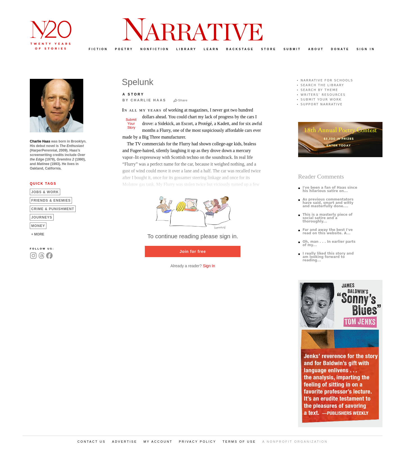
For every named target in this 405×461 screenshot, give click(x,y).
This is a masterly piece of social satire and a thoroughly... (327, 218)
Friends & (51, 200)
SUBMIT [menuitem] (292, 49)
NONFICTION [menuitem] (154, 49)
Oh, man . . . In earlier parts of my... (329, 243)
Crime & (52, 209)
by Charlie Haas (144, 100)
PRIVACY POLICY (197, 441)
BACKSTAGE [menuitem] (240, 49)
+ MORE (37, 234)
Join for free (192, 251)
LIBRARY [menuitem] (186, 49)
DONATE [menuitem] (340, 49)
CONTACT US (91, 441)
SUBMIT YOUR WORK (321, 99)
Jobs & (45, 192)
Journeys (41, 217)
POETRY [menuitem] (124, 49)
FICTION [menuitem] (98, 49)
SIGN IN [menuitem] (366, 49)
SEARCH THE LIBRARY (322, 85)
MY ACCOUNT (157, 441)
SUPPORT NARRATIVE (322, 104)
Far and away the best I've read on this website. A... (328, 231)
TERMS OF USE (239, 441)
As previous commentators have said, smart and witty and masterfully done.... (328, 202)
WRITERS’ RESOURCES (323, 95)
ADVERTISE (124, 441)
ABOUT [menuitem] (316, 49)
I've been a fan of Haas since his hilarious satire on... (330, 189)
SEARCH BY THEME (319, 90)
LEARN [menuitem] (211, 49)
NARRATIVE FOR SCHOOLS (327, 80)
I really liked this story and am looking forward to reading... (328, 256)
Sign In (209, 266)
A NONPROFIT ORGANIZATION (295, 441)
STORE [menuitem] (268, 49)
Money (38, 226)
